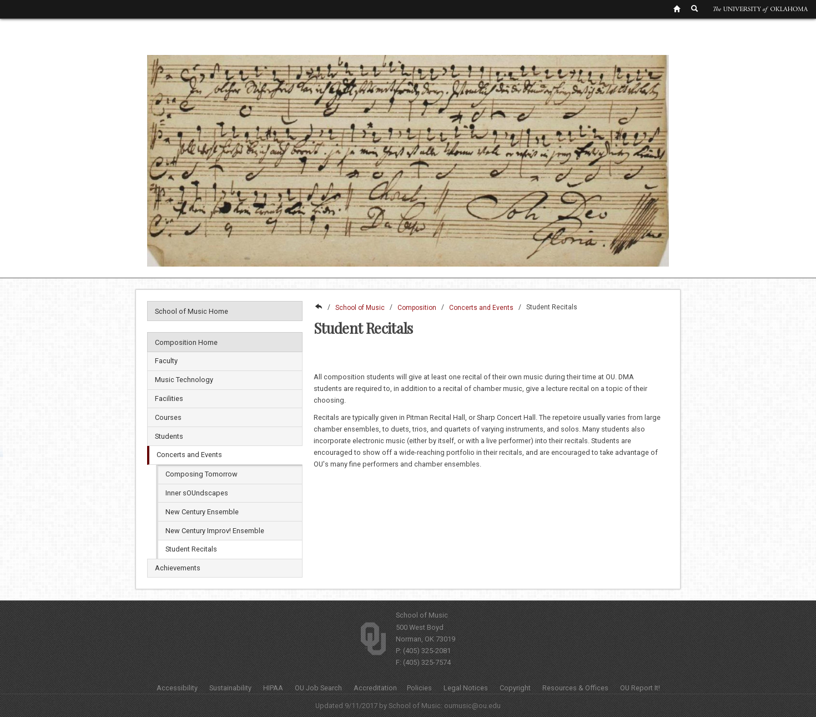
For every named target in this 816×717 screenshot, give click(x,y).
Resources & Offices (575, 688)
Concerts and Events (189, 454)
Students (169, 436)
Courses (168, 417)
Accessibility (177, 688)
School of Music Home (191, 311)
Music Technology (184, 379)
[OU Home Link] (676, 8)
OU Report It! (640, 688)
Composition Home (186, 342)
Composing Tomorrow (201, 474)
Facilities (169, 398)
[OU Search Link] (695, 8)
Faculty (166, 361)
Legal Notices (466, 688)
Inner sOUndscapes (196, 493)
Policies (419, 688)
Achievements (177, 568)
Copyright (515, 688)
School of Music (360, 308)
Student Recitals (191, 549)
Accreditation (375, 688)
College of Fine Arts (318, 308)
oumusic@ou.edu (472, 705)
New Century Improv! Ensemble (214, 531)
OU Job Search (318, 688)
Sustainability (230, 688)
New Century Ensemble (202, 512)
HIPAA (273, 688)
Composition (416, 308)
